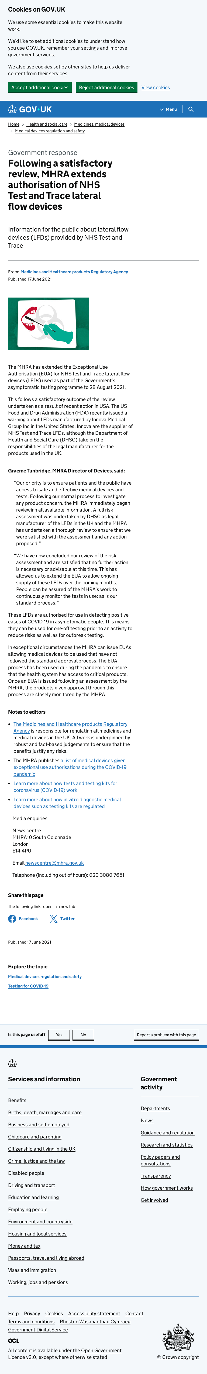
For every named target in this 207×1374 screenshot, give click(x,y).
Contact (134, 1313)
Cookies (54, 1313)
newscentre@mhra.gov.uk (54, 863)
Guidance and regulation (168, 1133)
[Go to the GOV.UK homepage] (30, 109)
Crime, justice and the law (36, 1161)
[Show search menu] (190, 109)
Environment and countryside (40, 1221)
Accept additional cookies (39, 87)
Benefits (17, 1100)
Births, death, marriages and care (45, 1112)
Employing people (27, 1209)
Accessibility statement (94, 1313)
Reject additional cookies (106, 87)
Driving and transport (31, 1185)
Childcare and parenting (34, 1137)
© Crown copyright (178, 1357)
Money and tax (24, 1246)
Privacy (32, 1313)
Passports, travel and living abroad (46, 1258)
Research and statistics (167, 1145)
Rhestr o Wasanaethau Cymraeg (95, 1321)
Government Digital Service (38, 1330)
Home (13, 124)
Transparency (156, 1176)
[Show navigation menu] (168, 109)
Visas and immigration (32, 1270)
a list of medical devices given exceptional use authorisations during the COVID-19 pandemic (70, 767)
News (147, 1120)
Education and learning (33, 1197)
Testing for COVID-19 (28, 986)
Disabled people (26, 1173)
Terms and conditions (31, 1321)
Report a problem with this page (166, 1034)
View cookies (156, 87)
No (87, 1034)
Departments (155, 1108)
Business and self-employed (39, 1124)
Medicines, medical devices (99, 124)
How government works (167, 1188)
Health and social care (46, 124)
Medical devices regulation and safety (50, 130)
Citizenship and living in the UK (41, 1149)
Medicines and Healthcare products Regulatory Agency (74, 271)
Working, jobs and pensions (38, 1282)
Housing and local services (37, 1234)
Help (13, 1313)
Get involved (154, 1200)
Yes (63, 1034)
